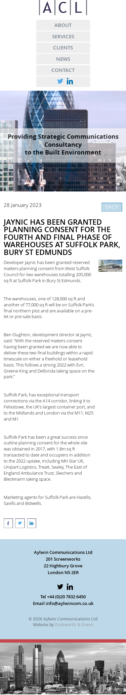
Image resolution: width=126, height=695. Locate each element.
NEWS (63, 58)
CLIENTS (63, 47)
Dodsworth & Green (74, 624)
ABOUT (63, 24)
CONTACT (63, 70)
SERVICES (63, 36)
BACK (111, 207)
